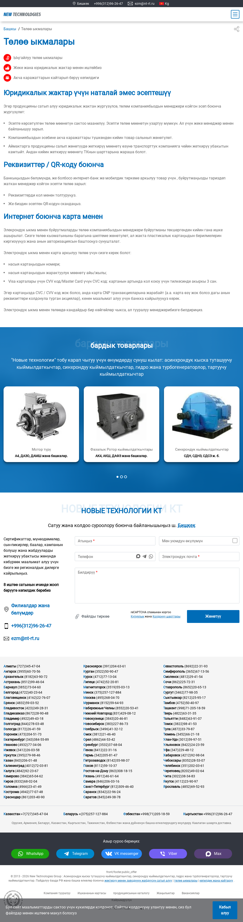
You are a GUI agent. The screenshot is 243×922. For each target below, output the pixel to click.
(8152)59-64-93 (111, 703)
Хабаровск (171, 755)
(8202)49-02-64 (192, 771)
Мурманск (91, 703)
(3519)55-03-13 (118, 687)
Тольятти (170, 718)
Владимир (11, 718)
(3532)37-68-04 (110, 745)
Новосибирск (93, 724)
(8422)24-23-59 (192, 745)
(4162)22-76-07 (38, 698)
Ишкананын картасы (92, 893)
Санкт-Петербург (96, 787)
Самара (89, 781)
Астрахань (12, 682)
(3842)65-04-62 (31, 776)
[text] (157, 585)
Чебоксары (172, 760)
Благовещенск (15, 698)
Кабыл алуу (225, 910)
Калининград (14, 766)
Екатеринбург (14, 739)
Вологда (10, 729)
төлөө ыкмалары (185, 880)
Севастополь (173, 666)
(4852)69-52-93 (192, 787)
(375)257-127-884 (107, 692)
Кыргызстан (193, 814)
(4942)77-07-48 (31, 792)
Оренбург (90, 745)
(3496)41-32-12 (111, 729)
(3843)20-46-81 (116, 718)
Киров (8, 781)
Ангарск (10, 671)
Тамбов (169, 703)
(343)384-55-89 (37, 739)
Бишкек (186, 525)
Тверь (167, 713)
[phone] (115, 556)
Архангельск (13, 677)
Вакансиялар (191, 893)
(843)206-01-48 (25, 760)
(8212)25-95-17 (194, 698)
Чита (167, 776)
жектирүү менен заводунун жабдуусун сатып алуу (138, 880)
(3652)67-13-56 (197, 671)
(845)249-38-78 (109, 797)
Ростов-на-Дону (95, 771)
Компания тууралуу (57, 893)
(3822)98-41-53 (185, 724)
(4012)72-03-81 (36, 766)
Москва (89, 698)
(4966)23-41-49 (30, 787)
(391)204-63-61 (114, 666)
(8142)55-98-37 (118, 760)
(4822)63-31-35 (184, 713)
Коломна (11, 787)
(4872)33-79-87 (183, 729)
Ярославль (171, 787)
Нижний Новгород (97, 713)
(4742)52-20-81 (107, 682)
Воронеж (11, 734)
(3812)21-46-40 (104, 734)
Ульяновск (171, 745)
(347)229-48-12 (182, 750)
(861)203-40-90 (33, 797)
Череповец (171, 771)
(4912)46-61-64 (107, 776)
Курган (88, 671)
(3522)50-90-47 (106, 671)
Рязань (89, 776)
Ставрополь (172, 687)
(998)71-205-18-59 (191, 708)
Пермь (88, 755)
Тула (167, 729)
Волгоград (12, 724)
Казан (8, 760)
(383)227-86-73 (116, 724)
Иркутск (10, 755)
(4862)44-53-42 (103, 739)
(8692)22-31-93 (196, 666)
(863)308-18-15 (120, 771)
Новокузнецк (93, 718)
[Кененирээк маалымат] (41, 424)
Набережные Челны (99, 708)
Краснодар (12, 797)
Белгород (11, 692)
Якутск (168, 781)
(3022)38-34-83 (183, 776)
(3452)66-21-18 (187, 734)
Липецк (89, 682)
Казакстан (12, 814)
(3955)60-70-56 (28, 671)
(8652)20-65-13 (194, 687)
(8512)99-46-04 (32, 682)
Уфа (166, 750)
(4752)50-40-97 (187, 703)
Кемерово (11, 776)
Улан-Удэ (170, 739)
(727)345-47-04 (28, 666)
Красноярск (92, 666)
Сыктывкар (172, 698)
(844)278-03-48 (32, 724)
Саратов (90, 797)
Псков (88, 766)
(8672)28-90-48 (36, 713)
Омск (87, 734)
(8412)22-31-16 (105, 750)
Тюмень (169, 734)
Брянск (9, 703)
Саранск (90, 792)
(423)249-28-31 (36, 708)
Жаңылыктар (166, 893)
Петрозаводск (94, 760)
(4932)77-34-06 (29, 745)
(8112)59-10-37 (105, 766)
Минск (88, 692)
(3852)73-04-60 (29, 687)
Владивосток (14, 708)
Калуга (9, 771)
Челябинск (171, 766)
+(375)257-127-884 (93, 814)
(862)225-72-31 (183, 682)
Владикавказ (14, 713)
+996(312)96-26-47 (108, 3)
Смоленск (171, 677)
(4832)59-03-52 (27, 703)
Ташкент (170, 708)
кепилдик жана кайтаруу (216, 880)
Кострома (11, 792)
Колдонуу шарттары (166, 616)
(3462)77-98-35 (186, 692)
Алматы (10, 666)
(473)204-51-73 (30, 734)
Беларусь (70, 814)
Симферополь (174, 671)
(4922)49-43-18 (31, 718)
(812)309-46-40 (122, 787)
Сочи (167, 682)
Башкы (10, 29)
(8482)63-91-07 (190, 718)
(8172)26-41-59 (29, 729)
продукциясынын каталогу (131, 893)
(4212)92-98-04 (192, 755)
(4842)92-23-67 (26, 771)
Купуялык (137, 616)
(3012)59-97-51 (190, 739)
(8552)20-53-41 (127, 708)
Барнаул (10, 687)
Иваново (10, 745)
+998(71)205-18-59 (155, 814)
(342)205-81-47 (105, 755)
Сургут (168, 692)
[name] (115, 540)
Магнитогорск (94, 687)
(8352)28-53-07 (193, 760)
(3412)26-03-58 (28, 750)
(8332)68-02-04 (25, 781)
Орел (87, 739)
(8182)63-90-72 (35, 677)
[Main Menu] (235, 14)
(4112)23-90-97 (186, 781)
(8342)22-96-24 (109, 792)
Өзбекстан (131, 814)
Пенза (88, 750)
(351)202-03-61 (192, 766)
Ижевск (10, 750)
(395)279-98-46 (28, 755)
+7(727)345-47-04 (34, 814)
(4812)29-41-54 (191, 677)
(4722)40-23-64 (30, 692)
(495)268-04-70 (107, 698)
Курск (88, 677)
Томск (168, 724)
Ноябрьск (91, 729)
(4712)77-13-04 (105, 677)
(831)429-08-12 (124, 713)
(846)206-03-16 (107, 781)
